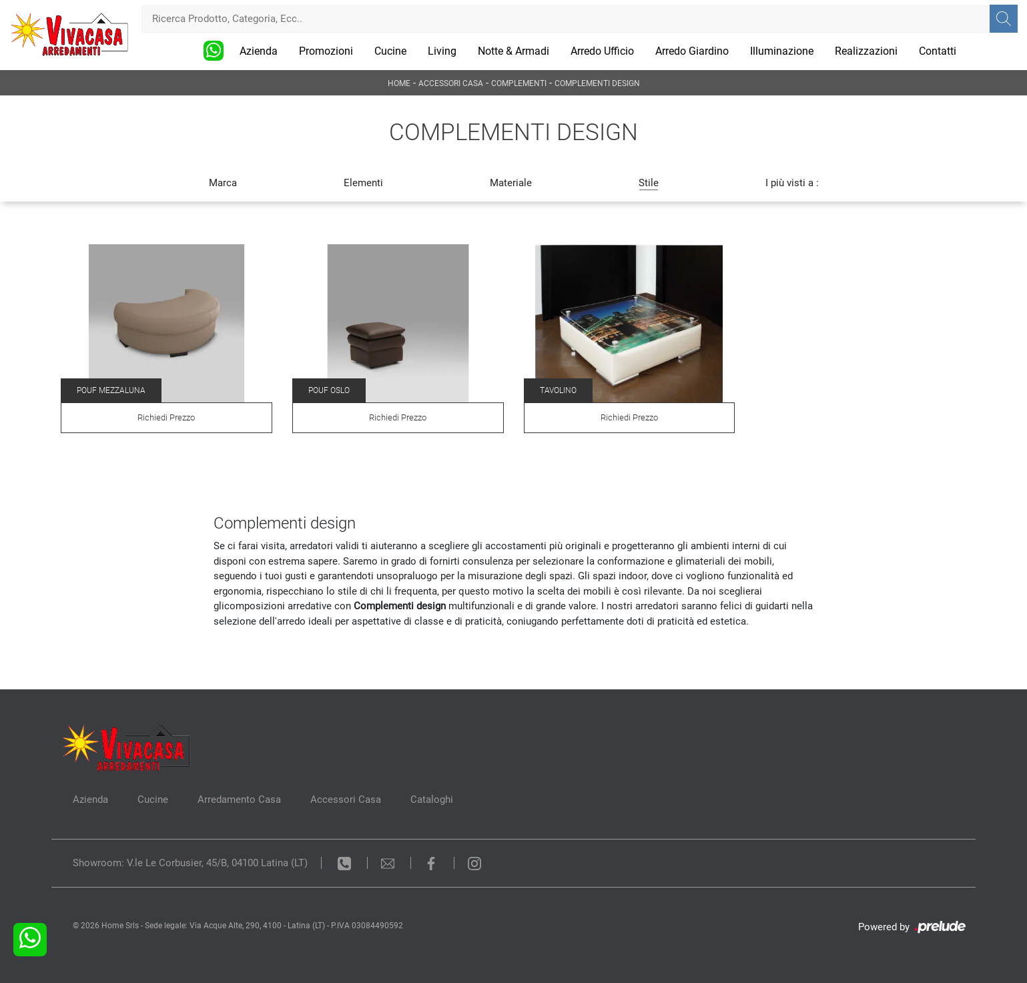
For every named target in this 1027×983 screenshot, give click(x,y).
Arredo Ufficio (602, 51)
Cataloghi (431, 799)
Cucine (390, 51)
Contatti (937, 51)
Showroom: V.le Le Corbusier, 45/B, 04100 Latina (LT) (190, 863)
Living (442, 51)
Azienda (259, 51)
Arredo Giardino (692, 51)
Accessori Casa (450, 83)
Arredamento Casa (239, 799)
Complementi (519, 83)
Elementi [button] (363, 183)
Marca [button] (223, 183)
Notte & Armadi (513, 51)
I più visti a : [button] (792, 183)
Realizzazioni (866, 51)
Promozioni (326, 51)
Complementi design (597, 83)
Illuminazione (781, 51)
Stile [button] (649, 183)
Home (399, 83)
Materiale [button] (511, 183)
